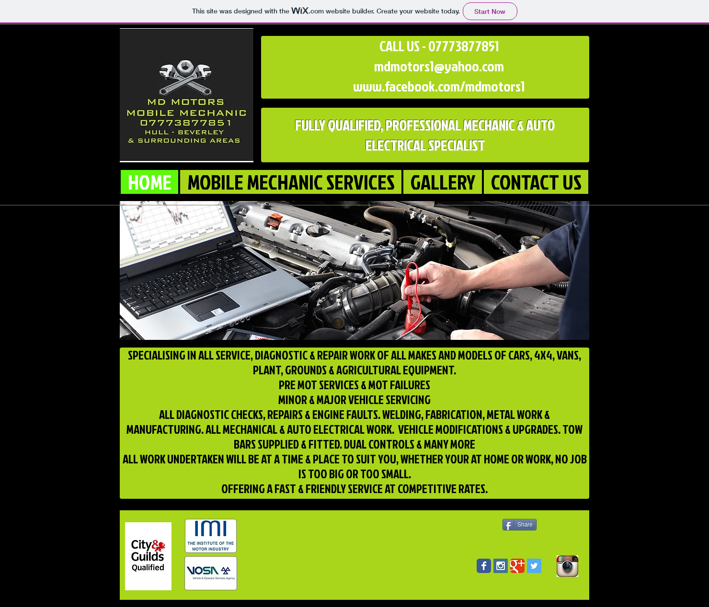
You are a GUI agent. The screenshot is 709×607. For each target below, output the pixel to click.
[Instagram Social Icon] (500, 566)
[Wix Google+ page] (517, 566)
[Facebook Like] (525, 550)
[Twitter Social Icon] (534, 566)
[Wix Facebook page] (484, 566)
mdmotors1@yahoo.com (439, 66)
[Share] (520, 524)
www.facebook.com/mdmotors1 (439, 86)
